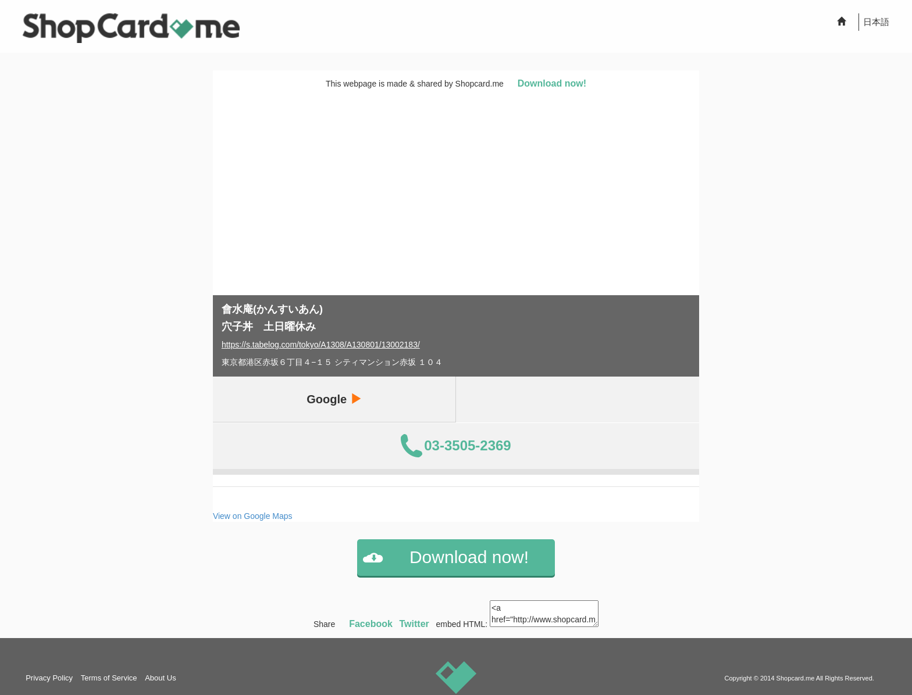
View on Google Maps (253, 516)
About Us (160, 677)
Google (334, 399)
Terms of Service (109, 677)
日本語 (876, 22)
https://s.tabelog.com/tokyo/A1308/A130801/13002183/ (321, 344)
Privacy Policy (49, 677)
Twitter (414, 624)
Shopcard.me (795, 678)
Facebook (371, 624)
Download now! (552, 83)
